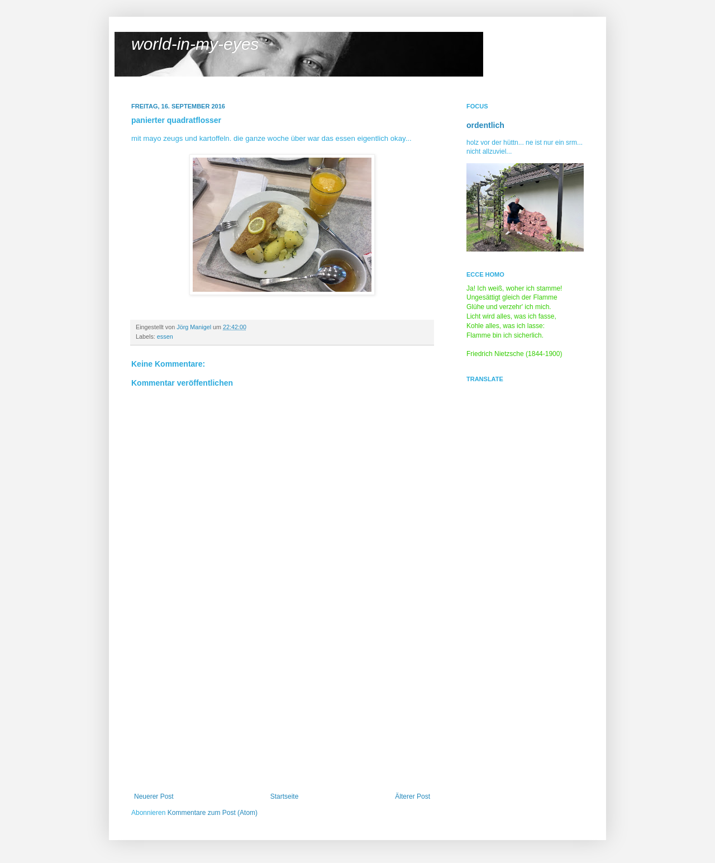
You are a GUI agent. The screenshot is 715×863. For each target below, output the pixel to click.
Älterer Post (412, 796)
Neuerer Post (154, 796)
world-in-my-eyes (195, 44)
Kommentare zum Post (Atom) (213, 813)
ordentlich (485, 125)
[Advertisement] (282, 709)
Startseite (284, 796)
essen (165, 336)
